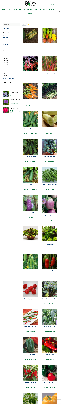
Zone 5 (5, 60)
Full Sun (5, 49)
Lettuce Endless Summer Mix (30, 244)
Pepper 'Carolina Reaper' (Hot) (30, 301)
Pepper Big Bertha (30, 356)
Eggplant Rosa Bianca (49, 216)
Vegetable (6, 32)
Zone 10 (5, 71)
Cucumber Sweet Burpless (30, 185)
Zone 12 (5, 75)
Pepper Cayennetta (30, 384)
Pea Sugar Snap (30, 272)
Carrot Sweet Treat (30, 101)
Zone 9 (5, 69)
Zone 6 (5, 62)
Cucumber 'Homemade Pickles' (30, 130)
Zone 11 (5, 73)
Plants (10, 9)
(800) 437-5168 (6, 5)
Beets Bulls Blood (30, 73)
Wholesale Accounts (41, 9)
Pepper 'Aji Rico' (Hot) (49, 272)
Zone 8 (5, 66)
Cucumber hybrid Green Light (49, 185)
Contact (30, 13)
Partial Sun (6, 51)
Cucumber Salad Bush (49, 157)
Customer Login (54, 4)
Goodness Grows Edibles (9, 42)
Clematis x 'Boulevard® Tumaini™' (13, 102)
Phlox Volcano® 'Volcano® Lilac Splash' (13, 93)
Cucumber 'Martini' (49, 129)
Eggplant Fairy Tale (30, 213)
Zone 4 (5, 58)
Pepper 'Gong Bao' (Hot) (30, 328)
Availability (17, 9)
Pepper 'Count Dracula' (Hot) (49, 300)
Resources (52, 9)
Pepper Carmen (49, 356)
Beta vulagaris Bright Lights (50, 73)
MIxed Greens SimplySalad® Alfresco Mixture (50, 245)
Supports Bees (7, 82)
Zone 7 (5, 64)
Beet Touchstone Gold (49, 45)
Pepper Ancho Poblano (50, 328)
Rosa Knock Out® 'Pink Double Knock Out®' (14, 111)
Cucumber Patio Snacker (30, 157)
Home (3, 9)
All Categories (7, 35)
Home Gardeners (28, 9)
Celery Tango (49, 101)
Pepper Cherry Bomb (49, 384)
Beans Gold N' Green (30, 45)
